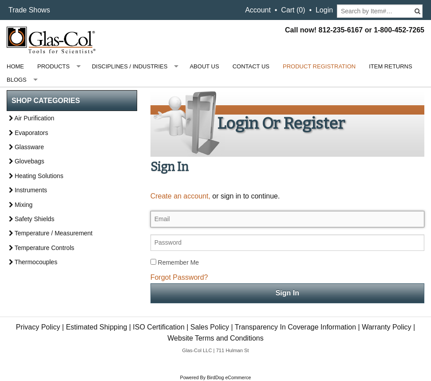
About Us (204, 66)
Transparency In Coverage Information (295, 327)
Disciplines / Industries (129, 66)
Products (53, 66)
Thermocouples (33, 262)
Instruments (28, 190)
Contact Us (251, 66)
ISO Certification (158, 327)
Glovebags (26, 161)
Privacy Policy (38, 327)
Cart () (293, 10)
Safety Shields (31, 218)
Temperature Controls (41, 247)
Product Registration (319, 66)
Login (324, 10)
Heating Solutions (36, 175)
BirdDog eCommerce (229, 377)
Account (258, 10)
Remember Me (174, 262)
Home (15, 66)
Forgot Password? (179, 277)
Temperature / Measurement (51, 233)
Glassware (26, 147)
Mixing (20, 204)
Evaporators (28, 132)
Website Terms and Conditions (215, 338)
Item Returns (390, 66)
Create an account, (180, 196)
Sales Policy (209, 327)
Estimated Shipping (96, 327)
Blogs (17, 79)
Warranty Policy (386, 327)
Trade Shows (29, 10)
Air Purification (31, 118)
